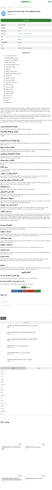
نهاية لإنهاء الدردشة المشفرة (15, 60)
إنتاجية (8, 342)
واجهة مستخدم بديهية (13, 62)
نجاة (2, 416)
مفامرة (2, 375)
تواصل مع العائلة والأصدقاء (15, 58)
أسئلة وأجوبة (11, 102)
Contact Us (37, 488)
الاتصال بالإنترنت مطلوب (14, 71)
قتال (2, 389)
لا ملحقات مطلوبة (13, 93)
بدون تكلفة (11, 69)
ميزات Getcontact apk (14, 55)
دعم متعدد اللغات (13, 84)
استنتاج (10, 100)
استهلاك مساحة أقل (13, 80)
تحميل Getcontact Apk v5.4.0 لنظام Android (24, 7)
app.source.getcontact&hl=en (25, 33)
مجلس (2, 381)
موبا (2, 394)
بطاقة (2, 383)
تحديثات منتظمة (12, 89)
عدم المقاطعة (12, 75)
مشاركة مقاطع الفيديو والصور (15, 64)
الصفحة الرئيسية (3, 7)
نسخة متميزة (12, 98)
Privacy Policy (30, 488)
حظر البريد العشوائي (13, 78)
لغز (1, 399)
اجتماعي (8, 349)
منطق (2, 391)
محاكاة (2, 408)
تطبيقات (9, 7)
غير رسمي (3, 386)
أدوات (8, 329)
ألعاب (13, 370)
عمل (2, 373)
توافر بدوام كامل (12, 91)
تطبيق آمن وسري (13, 86)
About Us (15, 488)
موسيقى (3, 397)
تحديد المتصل (12, 95)
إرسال (3, 320)
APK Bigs (11, 14)
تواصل (13, 7)
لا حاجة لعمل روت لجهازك (15, 82)
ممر (2, 378)
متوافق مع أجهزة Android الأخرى (16, 73)
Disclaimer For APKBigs (22, 488)
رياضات (2, 410)
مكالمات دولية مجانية (13, 67)
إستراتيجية (3, 413)
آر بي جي (3, 405)
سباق (8, 356)
